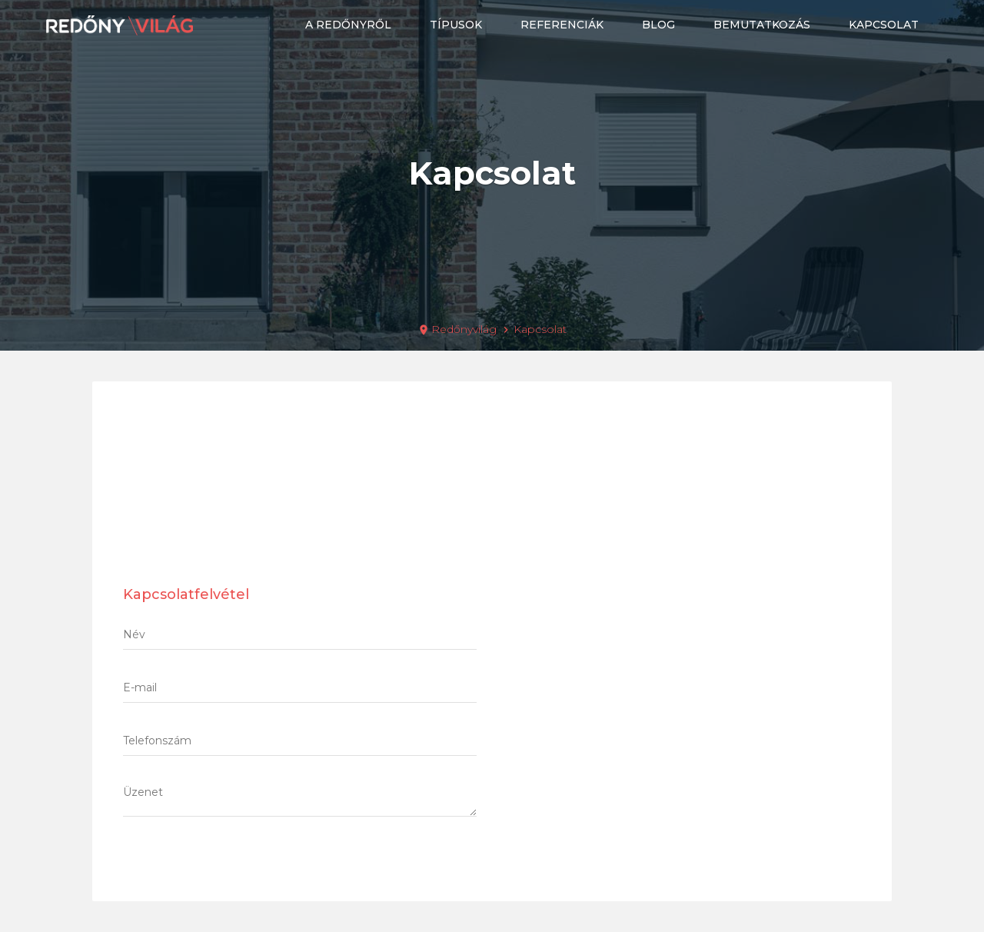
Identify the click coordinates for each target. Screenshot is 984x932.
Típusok (456, 25)
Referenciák (561, 25)
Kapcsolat (884, 25)
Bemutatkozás (761, 25)
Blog (658, 25)
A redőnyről (348, 25)
